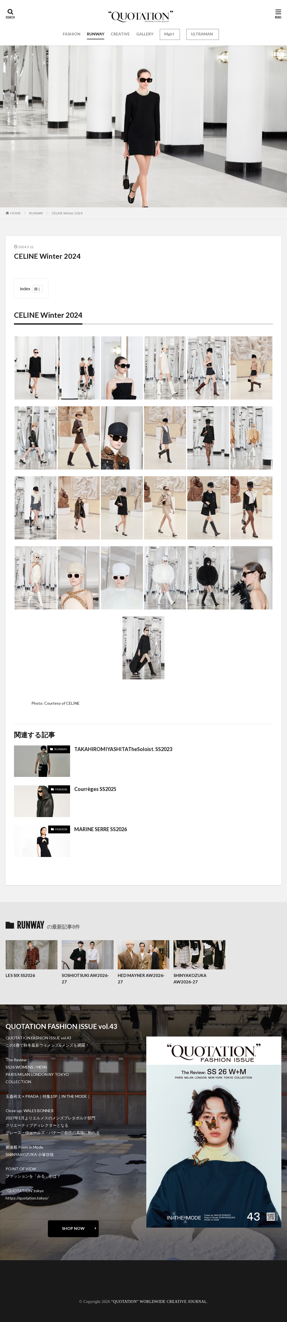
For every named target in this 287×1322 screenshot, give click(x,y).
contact (18, 1282)
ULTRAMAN (202, 33)
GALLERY (144, 33)
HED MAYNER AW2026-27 (141, 978)
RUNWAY (95, 33)
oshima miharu (23, 1286)
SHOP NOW (73, 1228)
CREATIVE (120, 33)
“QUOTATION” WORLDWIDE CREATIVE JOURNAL (159, 1302)
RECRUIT (19, 1290)
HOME (15, 213)
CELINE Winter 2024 (67, 213)
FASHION (71, 33)
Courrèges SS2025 (95, 789)
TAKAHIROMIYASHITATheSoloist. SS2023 (123, 749)
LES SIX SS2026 (20, 975)
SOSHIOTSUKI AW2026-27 (85, 978)
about (16, 1278)
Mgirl (169, 33)
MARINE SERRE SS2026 (100, 829)
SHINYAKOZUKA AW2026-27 (190, 978)
